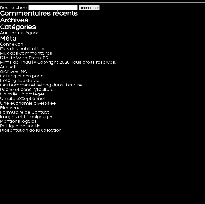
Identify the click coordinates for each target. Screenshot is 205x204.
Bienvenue (12, 108)
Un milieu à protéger (22, 94)
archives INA (13, 71)
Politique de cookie (20, 126)
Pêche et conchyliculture (27, 90)
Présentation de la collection (31, 130)
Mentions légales (18, 121)
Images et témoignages (27, 117)
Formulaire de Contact (24, 112)
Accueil (8, 67)
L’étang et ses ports (22, 76)
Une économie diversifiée (28, 103)
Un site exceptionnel (22, 99)
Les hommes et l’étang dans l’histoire (41, 85)
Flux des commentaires (26, 53)
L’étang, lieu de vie (20, 80)
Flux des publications (23, 49)
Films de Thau (15, 62)
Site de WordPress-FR (24, 58)
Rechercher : (13, 8)
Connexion (11, 44)
